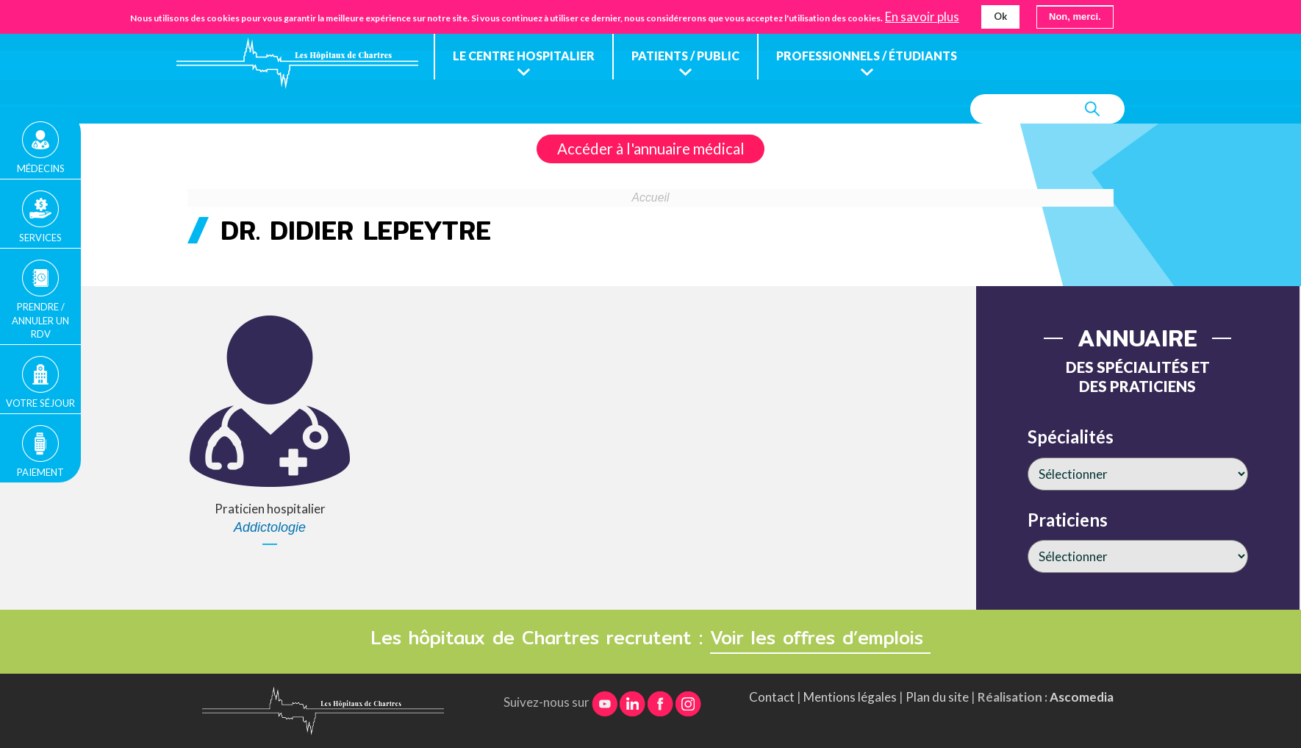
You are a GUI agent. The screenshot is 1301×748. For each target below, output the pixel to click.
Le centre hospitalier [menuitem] (524, 56)
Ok (1000, 14)
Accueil (651, 197)
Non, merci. (1075, 14)
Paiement (40, 472)
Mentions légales (850, 697)
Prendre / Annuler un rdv (40, 320)
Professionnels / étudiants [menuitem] (866, 56)
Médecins (41, 168)
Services (40, 237)
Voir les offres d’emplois (820, 637)
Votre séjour (40, 403)
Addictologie (270, 527)
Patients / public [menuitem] (685, 56)
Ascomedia (1082, 697)
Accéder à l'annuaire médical (651, 148)
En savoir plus (922, 14)
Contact (772, 697)
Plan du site (937, 697)
